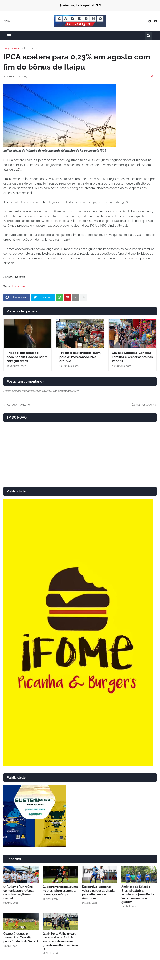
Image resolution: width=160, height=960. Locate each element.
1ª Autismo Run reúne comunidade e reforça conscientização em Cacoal (18, 892)
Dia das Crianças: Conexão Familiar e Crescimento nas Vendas (132, 357)
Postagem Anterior (18, 404)
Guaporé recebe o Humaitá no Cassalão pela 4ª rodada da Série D (20, 937)
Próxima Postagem (142, 404)
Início (6, 21)
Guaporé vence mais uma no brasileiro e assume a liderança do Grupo (60, 890)
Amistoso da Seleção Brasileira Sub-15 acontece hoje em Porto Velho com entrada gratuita (137, 894)
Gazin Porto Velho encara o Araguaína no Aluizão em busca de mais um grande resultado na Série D (60, 941)
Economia (31, 48)
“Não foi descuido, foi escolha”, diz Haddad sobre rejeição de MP (27, 357)
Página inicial (12, 48)
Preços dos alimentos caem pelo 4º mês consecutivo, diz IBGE (80, 357)
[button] (9, 35)
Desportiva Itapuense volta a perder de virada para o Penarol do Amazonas (98, 892)
